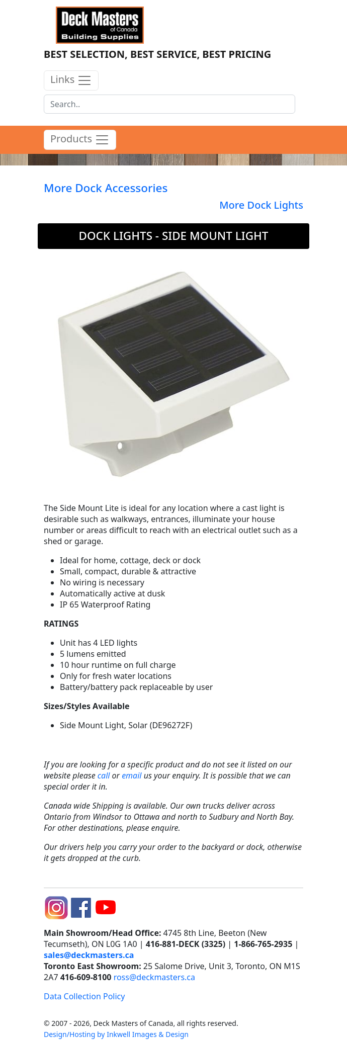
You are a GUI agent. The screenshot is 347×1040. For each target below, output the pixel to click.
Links (71, 80)
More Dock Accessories (105, 188)
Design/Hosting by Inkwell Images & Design (116, 1034)
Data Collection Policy (84, 996)
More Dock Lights (261, 205)
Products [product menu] (80, 139)
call (104, 775)
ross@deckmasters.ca (154, 977)
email (131, 775)
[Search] (169, 104)
